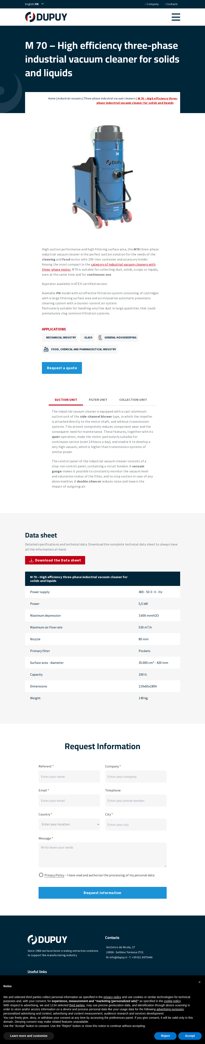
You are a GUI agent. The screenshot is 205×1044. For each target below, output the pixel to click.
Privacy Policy (54, 874)
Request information (102, 891)
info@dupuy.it (118, 956)
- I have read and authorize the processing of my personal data (99, 874)
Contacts (171, 4)
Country (45, 813)
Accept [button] (190, 1035)
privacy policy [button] (112, 997)
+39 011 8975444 (142, 956)
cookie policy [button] (172, 1001)
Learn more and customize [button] (28, 1035)
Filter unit (98, 399)
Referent (46, 765)
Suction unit (66, 399)
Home (52, 98)
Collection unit (133, 399)
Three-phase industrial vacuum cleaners (110, 98)
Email (44, 789)
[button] (126, 17)
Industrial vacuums (70, 98)
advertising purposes (170, 1009)
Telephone (113, 789)
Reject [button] (165, 1035)
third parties (77, 1005)
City (109, 813)
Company (151, 4)
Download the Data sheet (55, 560)
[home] (48, 17)
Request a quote (62, 367)
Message (46, 837)
